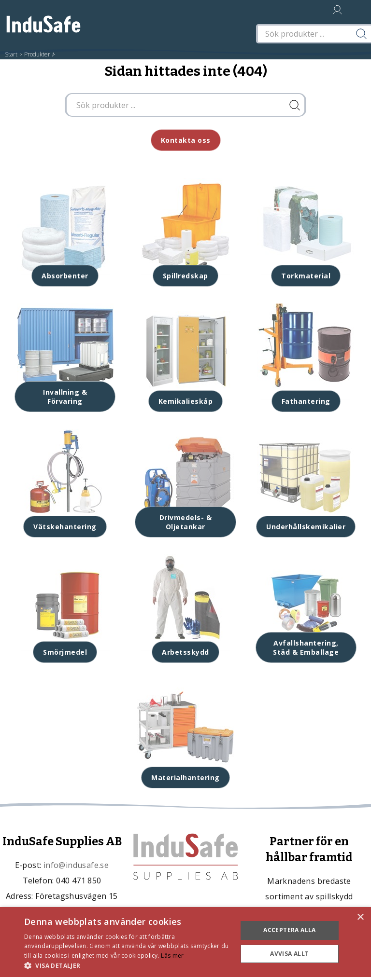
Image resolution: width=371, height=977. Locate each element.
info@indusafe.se (76, 865)
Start (11, 54)
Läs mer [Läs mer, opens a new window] (172, 955)
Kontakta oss (186, 140)
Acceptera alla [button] (289, 930)
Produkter (37, 54)
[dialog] (185, 942)
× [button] (360, 917)
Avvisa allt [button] (289, 953)
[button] (127, 965)
